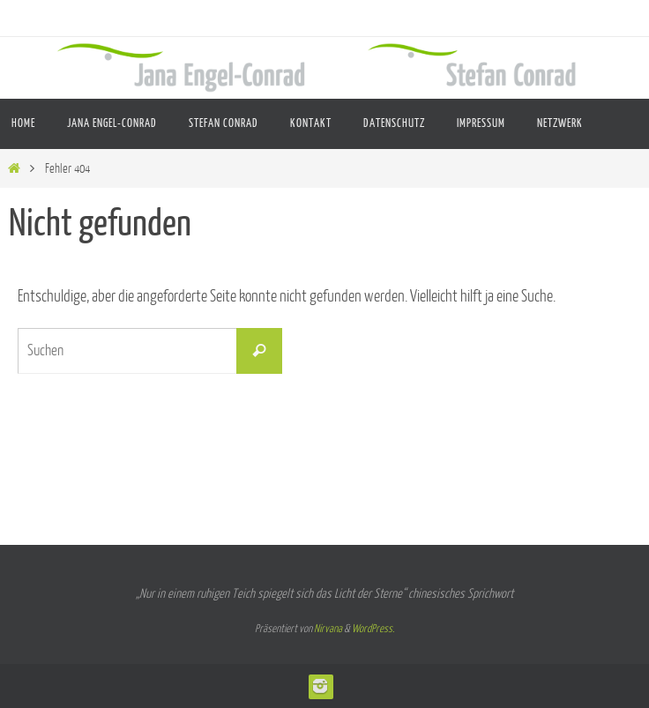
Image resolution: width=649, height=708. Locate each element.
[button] (617, 676)
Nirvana (328, 628)
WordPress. (373, 628)
